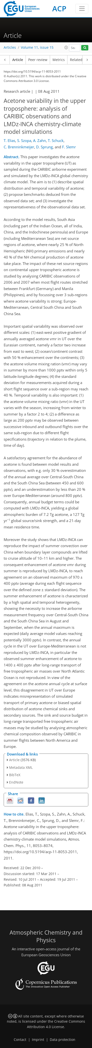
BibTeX (14, 774)
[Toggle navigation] (81, 8)
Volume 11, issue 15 (37, 47)
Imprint (38, 1039)
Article (17, 60)
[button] (66, 47)
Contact (20, 1039)
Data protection (62, 1039)
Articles (10, 47)
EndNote (16, 782)
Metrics (59, 60)
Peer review (37, 60)
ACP (59, 8)
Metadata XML (21, 767)
